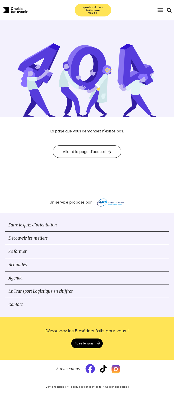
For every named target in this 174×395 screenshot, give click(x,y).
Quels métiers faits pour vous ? (93, 10)
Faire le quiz (84, 343)
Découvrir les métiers (28, 238)
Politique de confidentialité (85, 387)
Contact (15, 304)
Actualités (17, 264)
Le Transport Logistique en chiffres (40, 291)
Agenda (15, 278)
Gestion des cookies (117, 387)
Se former (17, 251)
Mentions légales (55, 387)
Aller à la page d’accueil (87, 151)
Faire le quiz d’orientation (32, 225)
